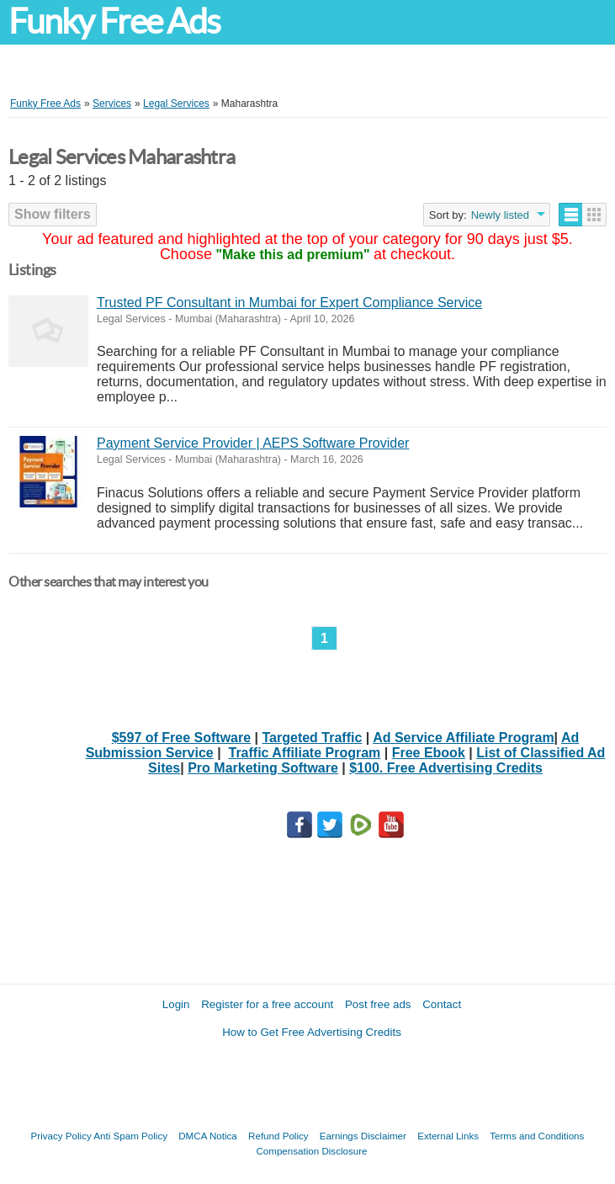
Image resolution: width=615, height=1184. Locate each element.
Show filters (52, 214)
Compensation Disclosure (311, 1150)
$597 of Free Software (181, 737)
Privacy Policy (61, 1135)
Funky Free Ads (114, 21)
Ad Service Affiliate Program (463, 737)
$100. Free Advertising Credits (446, 768)
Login (176, 1004)
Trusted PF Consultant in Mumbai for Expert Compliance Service (289, 302)
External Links (448, 1135)
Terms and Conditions (537, 1135)
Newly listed (500, 215)
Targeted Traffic (312, 737)
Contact (441, 1004)
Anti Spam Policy (130, 1135)
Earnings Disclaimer (363, 1135)
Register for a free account (267, 1004)
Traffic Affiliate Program (305, 753)
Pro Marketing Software (263, 768)
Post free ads (378, 1004)
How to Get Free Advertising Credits (311, 1032)
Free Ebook (428, 753)
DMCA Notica (207, 1135)
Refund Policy (278, 1135)
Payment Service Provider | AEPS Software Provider (253, 443)
